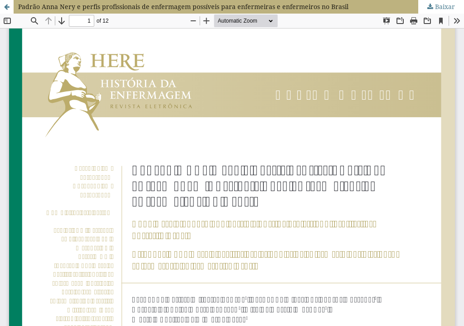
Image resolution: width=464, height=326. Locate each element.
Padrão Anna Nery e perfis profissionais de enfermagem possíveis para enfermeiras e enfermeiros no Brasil (183, 6)
